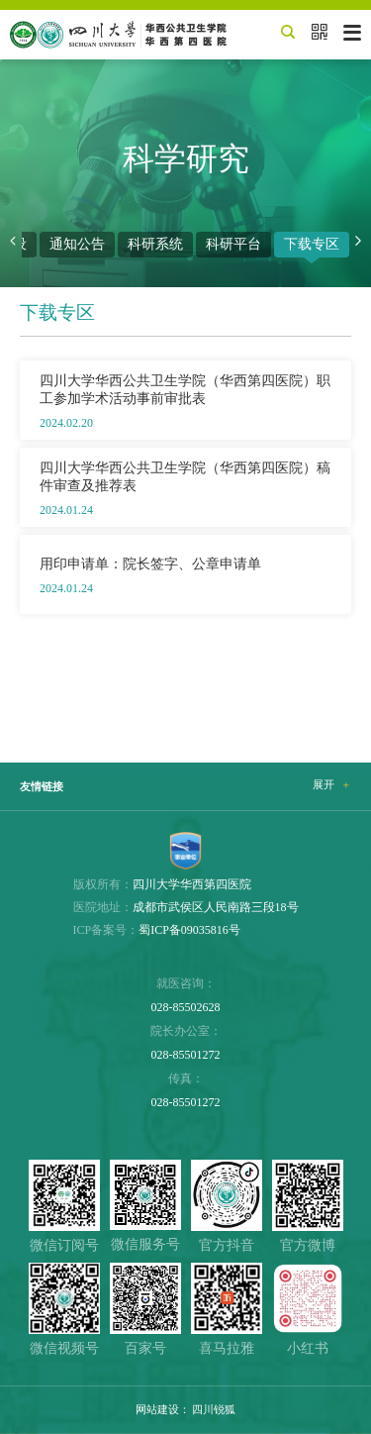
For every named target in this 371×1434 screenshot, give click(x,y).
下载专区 (311, 244)
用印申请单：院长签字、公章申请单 (150, 563)
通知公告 (77, 244)
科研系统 (155, 244)
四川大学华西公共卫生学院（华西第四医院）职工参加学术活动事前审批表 (185, 389)
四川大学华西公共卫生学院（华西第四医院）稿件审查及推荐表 (185, 476)
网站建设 (157, 1409)
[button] (13, 241)
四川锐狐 (213, 1409)
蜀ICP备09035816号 (189, 930)
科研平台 (233, 244)
